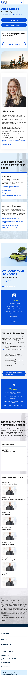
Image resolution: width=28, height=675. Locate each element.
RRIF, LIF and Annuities (9, 225)
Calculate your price (14, 44)
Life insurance (7, 190)
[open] (26, 2)
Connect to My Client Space (10, 659)
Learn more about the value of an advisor (13, 373)
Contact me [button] (14, 20)
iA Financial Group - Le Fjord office (12, 15)
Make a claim (5, 655)
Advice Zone (5, 662)
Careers (5, 639)
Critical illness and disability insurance (11, 187)
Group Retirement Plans (10, 218)
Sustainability (5, 666)
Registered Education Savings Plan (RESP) (12, 222)
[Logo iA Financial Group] (4, 3)
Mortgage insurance (9, 193)
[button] (21, 2)
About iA (5, 634)
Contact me (6, 144)
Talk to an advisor (7, 651)
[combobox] (14, 25)
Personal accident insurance (11, 195)
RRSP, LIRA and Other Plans (11, 228)
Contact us (6, 645)
